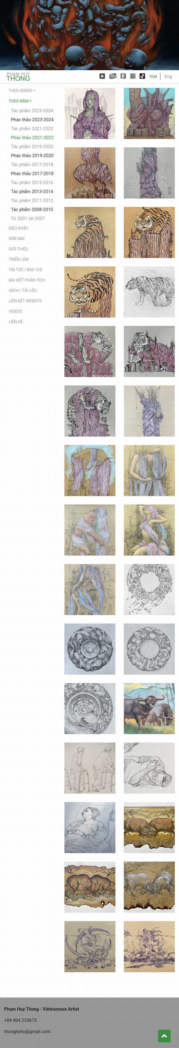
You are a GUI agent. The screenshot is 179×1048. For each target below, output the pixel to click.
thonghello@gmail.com (27, 1031)
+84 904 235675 (20, 1020)
